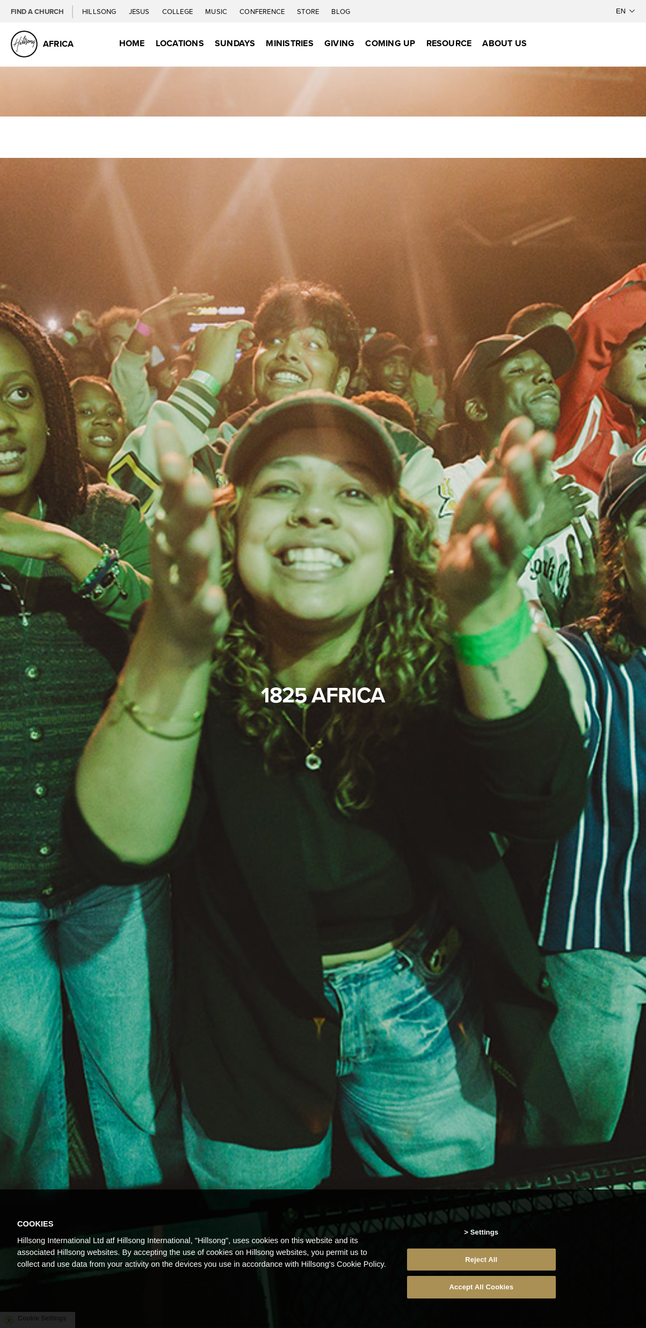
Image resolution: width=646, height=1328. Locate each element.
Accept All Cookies (481, 1287)
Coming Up (390, 43)
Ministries (289, 43)
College (178, 11)
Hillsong (100, 11)
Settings (484, 1232)
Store (309, 11)
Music (217, 11)
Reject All (481, 1260)
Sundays (235, 43)
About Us (504, 43)
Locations (180, 43)
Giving (339, 43)
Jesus (140, 11)
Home (132, 43)
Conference (262, 11)
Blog (340, 11)
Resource (449, 43)
